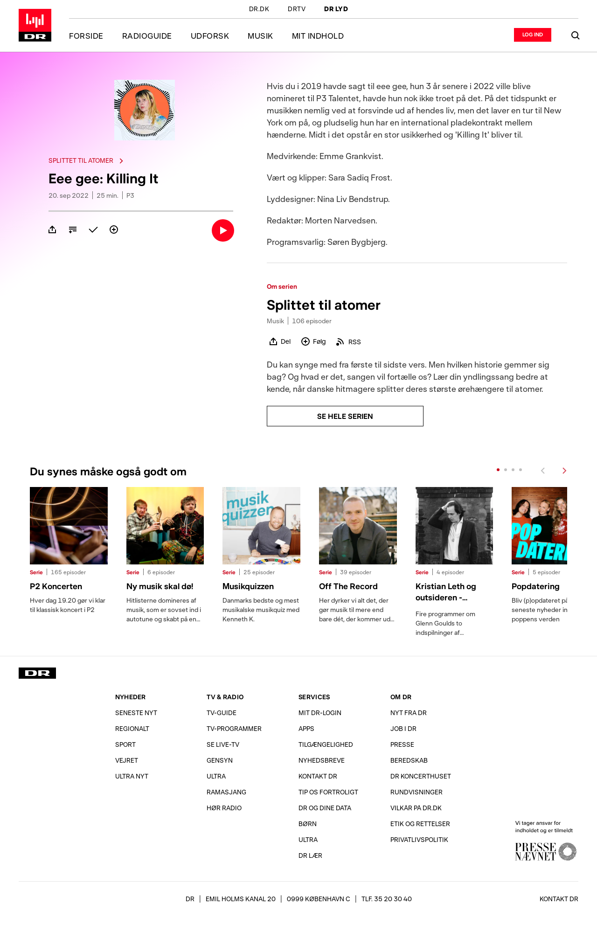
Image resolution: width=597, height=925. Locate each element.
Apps (306, 728)
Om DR (401, 697)
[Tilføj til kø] (72, 229)
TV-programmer (234, 728)
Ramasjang (226, 792)
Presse (402, 744)
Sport (125, 744)
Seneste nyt (136, 712)
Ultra (216, 776)
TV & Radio (225, 697)
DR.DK (259, 9)
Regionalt (132, 728)
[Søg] (575, 35)
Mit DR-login (319, 712)
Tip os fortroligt (328, 792)
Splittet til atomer (87, 160)
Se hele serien (345, 415)
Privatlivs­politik (419, 839)
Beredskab (409, 760)
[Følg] (114, 229)
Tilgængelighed (325, 744)
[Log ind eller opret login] (532, 34)
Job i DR (403, 728)
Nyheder (130, 697)
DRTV (296, 9)
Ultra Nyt (131, 776)
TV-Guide (221, 712)
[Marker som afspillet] (93, 229)
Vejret (126, 760)
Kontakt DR (317, 776)
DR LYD (336, 9)
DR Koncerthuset (420, 776)
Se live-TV (223, 744)
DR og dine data (324, 808)
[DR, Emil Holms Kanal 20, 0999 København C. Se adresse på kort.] (268, 899)
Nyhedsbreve (321, 760)
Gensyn (220, 760)
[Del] (52, 229)
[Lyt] (223, 230)
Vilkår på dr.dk (416, 808)
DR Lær (310, 855)
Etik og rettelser (420, 824)
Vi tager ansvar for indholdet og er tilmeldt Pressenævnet (545, 840)
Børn (307, 824)
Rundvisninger (416, 792)
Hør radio (224, 808)
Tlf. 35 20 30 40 (386, 899)
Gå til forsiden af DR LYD (35, 25)
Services (314, 697)
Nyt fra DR (408, 712)
